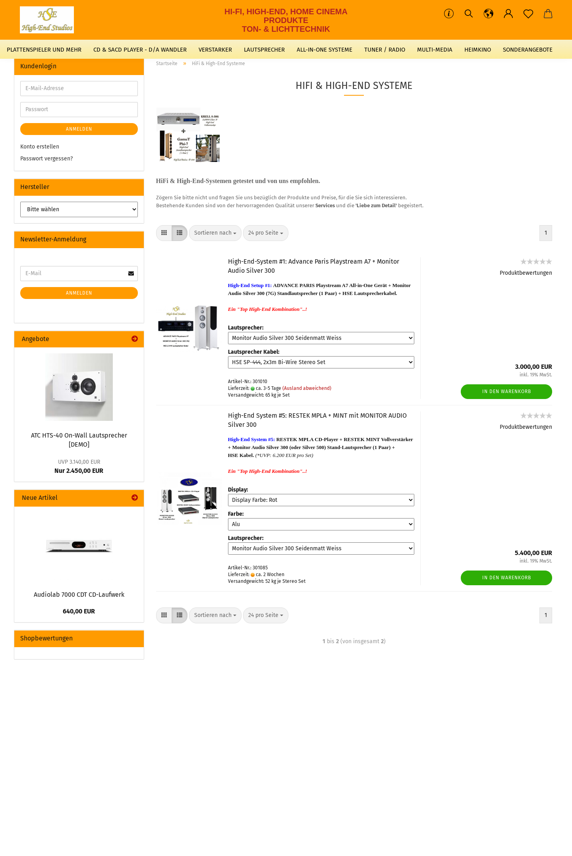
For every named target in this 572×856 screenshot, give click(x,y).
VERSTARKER (215, 49)
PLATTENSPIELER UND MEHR (44, 49)
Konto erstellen (39, 146)
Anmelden (79, 129)
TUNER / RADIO (384, 49)
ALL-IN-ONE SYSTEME (324, 49)
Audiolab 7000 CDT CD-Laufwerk (79, 594)
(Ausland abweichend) (306, 388)
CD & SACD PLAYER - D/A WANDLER (140, 49)
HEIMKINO (477, 49)
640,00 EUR (79, 611)
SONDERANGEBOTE (528, 49)
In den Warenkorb (506, 391)
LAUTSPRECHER (264, 49)
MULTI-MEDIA (434, 49)
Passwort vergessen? (46, 158)
